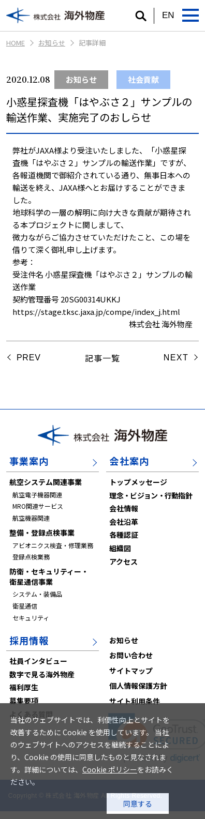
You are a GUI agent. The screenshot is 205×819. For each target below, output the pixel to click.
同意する (137, 803)
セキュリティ (30, 617)
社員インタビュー (38, 661)
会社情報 (123, 508)
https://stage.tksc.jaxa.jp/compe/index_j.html (96, 311)
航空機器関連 (31, 517)
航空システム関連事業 (45, 482)
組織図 (120, 548)
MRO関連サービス (37, 506)
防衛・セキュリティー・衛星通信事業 (49, 576)
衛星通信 (24, 605)
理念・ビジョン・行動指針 (150, 495)
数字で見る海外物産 (42, 674)
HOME (15, 43)
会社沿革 (123, 522)
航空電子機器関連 (37, 494)
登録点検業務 (31, 556)
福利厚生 (23, 687)
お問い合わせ (131, 655)
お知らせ (51, 43)
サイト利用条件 (134, 701)
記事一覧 (102, 358)
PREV (29, 357)
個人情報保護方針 (138, 685)
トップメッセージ (138, 482)
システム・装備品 (37, 593)
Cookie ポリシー (109, 769)
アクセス (123, 561)
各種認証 (123, 534)
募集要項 (23, 700)
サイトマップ (131, 670)
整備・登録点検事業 (42, 532)
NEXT (176, 357)
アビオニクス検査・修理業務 (52, 545)
